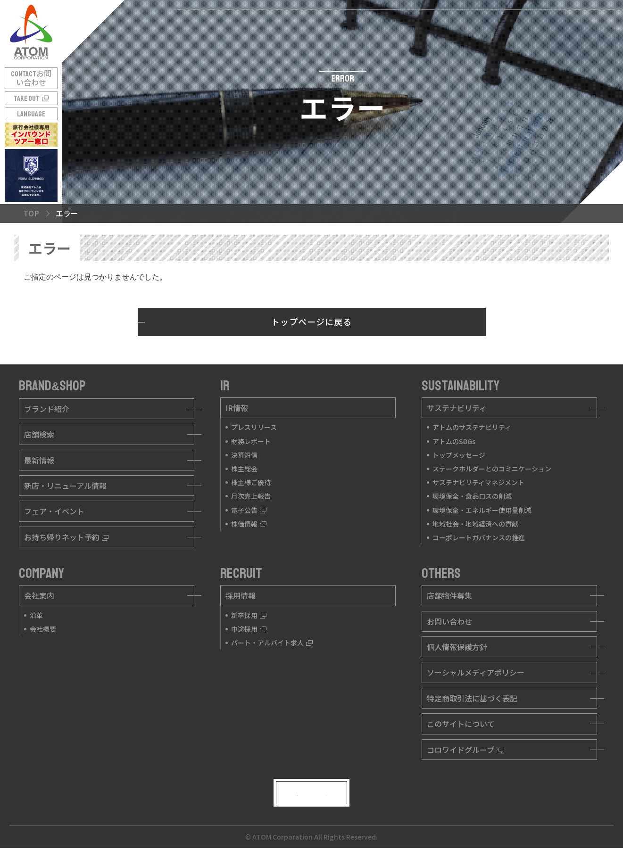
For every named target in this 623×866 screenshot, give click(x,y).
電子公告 (248, 510)
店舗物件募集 (449, 595)
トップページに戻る (311, 321)
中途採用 (248, 629)
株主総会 (244, 468)
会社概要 (43, 629)
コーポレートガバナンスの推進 (478, 537)
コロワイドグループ (465, 749)
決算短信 (244, 455)
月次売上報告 (251, 496)
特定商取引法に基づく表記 (472, 698)
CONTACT (31, 78)
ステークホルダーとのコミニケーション (491, 468)
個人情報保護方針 (457, 646)
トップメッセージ (458, 455)
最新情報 (39, 460)
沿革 (36, 615)
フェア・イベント (54, 511)
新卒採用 (248, 615)
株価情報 (248, 523)
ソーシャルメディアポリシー (475, 672)
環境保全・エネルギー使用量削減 (482, 510)
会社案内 (39, 595)
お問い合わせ (449, 621)
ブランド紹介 (46, 408)
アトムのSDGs (453, 441)
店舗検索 (39, 434)
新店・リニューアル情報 (65, 485)
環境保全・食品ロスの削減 (472, 496)
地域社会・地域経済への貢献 (475, 523)
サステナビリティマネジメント (478, 482)
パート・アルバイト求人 (272, 642)
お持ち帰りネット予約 (66, 537)
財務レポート (251, 441)
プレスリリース (254, 427)
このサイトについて (461, 723)
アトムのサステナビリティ (471, 427)
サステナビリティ (457, 407)
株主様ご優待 (251, 482)
